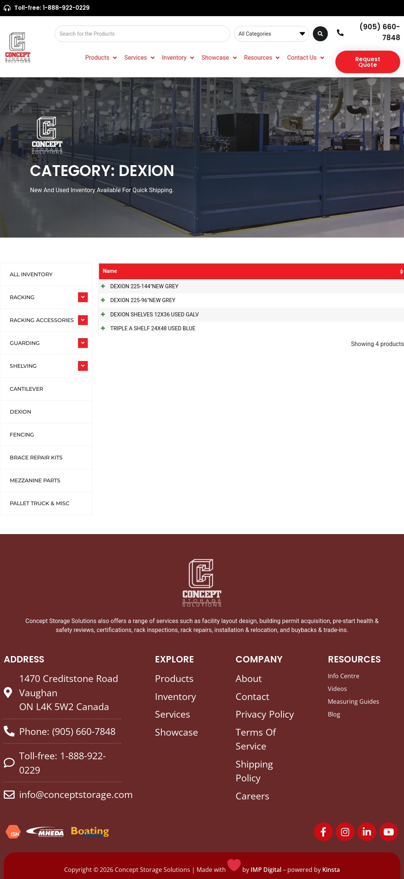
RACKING (22, 297)
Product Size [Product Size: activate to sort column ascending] (314, 271)
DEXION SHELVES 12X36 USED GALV (147, 315)
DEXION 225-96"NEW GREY (135, 300)
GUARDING (25, 343)
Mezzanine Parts (35, 480)
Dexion (20, 411)
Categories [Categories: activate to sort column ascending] (214, 271)
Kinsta (331, 869)
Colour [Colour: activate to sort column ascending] (351, 271)
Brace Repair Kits (36, 457)
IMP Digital (266, 869)
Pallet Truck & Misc (39, 503)
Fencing (22, 434)
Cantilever (26, 388)
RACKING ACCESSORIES (42, 320)
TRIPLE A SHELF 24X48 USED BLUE (145, 328)
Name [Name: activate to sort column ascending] (110, 271)
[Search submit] (320, 33)
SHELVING (23, 366)
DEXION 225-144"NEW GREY (137, 286)
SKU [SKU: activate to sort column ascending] (246, 271)
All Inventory (31, 274)
